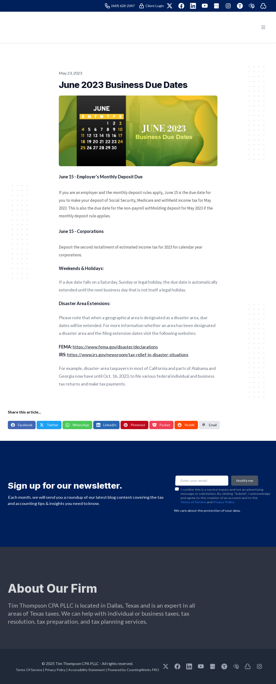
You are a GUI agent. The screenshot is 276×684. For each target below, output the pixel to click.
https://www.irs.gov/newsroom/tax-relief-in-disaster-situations (127, 354)
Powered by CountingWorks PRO (133, 670)
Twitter (49, 425)
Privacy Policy (223, 499)
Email (209, 425)
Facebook (21, 425)
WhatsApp (77, 425)
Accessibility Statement (86, 670)
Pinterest (134, 425)
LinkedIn (106, 425)
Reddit (186, 425)
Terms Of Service (29, 670)
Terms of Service (193, 499)
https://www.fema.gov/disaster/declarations (115, 346)
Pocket (161, 425)
